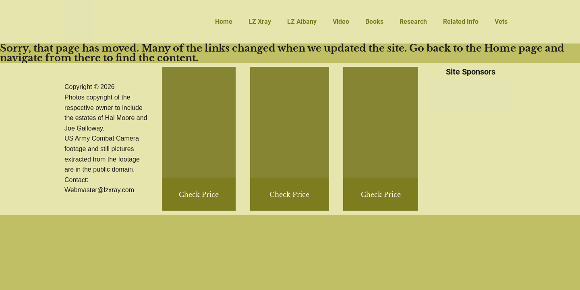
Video (341, 21)
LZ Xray (260, 21)
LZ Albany (302, 21)
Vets (501, 21)
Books (374, 21)
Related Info (460, 21)
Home (223, 21)
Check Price (381, 195)
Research (413, 21)
